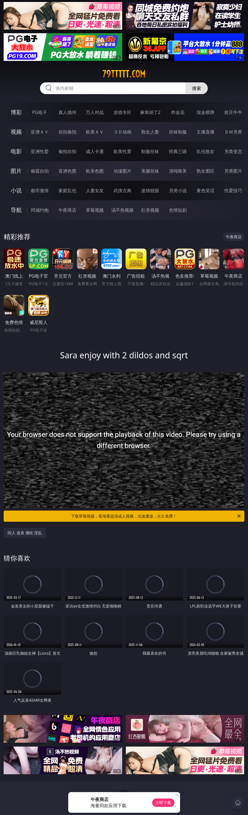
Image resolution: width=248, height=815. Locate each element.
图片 (16, 171)
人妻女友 (95, 190)
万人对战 (95, 112)
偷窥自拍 (40, 171)
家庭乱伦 (67, 190)
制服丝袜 (150, 151)
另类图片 (233, 171)
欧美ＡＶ (95, 132)
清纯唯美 (178, 171)
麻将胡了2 (150, 112)
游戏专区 (122, 112)
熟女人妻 (150, 132)
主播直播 (205, 132)
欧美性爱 (122, 151)
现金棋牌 (205, 112)
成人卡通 (95, 151)
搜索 (196, 88)
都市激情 (40, 190)
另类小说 (178, 190)
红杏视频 (150, 210)
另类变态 (233, 151)
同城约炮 (40, 210)
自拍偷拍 (67, 132)
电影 (16, 151)
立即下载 (163, 802)
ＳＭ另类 (233, 132)
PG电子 (39, 112)
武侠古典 (122, 190)
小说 (16, 190)
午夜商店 (67, 210)
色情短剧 (178, 210)
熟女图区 (205, 171)
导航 (16, 210)
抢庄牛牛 (233, 112)
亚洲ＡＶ (40, 132)
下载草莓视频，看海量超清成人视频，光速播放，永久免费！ (156, 516)
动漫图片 (122, 171)
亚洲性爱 (40, 151)
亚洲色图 (67, 171)
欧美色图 (95, 171)
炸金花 (178, 112)
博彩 (16, 112)
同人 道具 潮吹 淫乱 (25, 532)
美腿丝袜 (150, 171)
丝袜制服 (178, 132)
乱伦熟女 (205, 151)
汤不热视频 (122, 210)
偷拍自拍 (67, 151)
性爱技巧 (233, 190)
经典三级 (178, 151)
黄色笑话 (205, 190)
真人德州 (67, 112)
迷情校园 (150, 190)
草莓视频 (95, 210)
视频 (16, 131)
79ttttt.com (123, 74)
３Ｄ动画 (122, 132)
